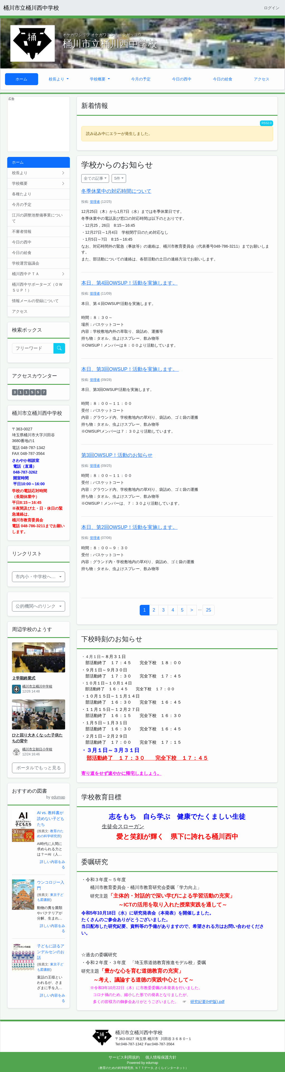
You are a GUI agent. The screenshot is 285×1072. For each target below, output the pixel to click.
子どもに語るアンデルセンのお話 (50, 952)
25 (208, 610)
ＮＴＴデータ (144, 1067)
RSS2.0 (267, 123)
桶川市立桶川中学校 (37, 686)
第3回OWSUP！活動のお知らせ (117, 455)
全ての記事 (93, 178)
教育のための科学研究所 (116, 1067)
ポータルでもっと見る (38, 767)
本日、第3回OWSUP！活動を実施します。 (130, 369)
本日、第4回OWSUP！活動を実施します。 (129, 283)
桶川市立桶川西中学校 (31, 8)
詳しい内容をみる (52, 864)
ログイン (271, 8)
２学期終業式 (23, 678)
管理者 (95, 202)
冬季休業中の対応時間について (116, 191)
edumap (58, 797)
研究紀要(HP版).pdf (207, 1001)
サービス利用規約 (124, 1057)
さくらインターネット (170, 1067)
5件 (117, 178)
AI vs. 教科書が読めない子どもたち (50, 818)
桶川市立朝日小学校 (37, 749)
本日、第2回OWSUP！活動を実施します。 (129, 527)
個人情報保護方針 (160, 1057)
